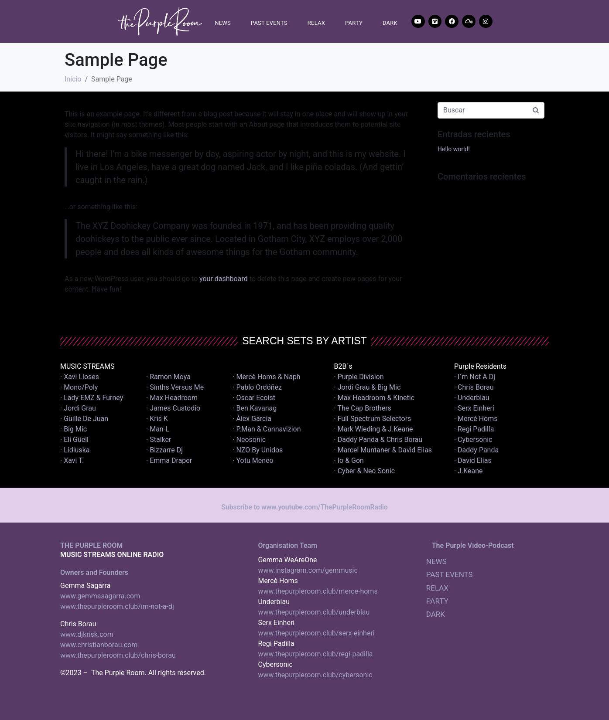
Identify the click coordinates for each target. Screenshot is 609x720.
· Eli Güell (74, 439)
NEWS (223, 23)
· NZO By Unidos (258, 450)
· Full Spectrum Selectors (372, 418)
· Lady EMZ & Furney (91, 398)
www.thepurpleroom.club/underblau (314, 612)
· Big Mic (73, 429)
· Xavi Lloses (79, 377)
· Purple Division (359, 377)
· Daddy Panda (476, 450)
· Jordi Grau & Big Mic (367, 387)
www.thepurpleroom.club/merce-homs (317, 591)
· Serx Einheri (474, 408)
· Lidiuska (74, 450)
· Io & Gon (349, 460)
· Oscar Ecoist (254, 398)
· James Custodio (173, 408)
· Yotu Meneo (253, 460)
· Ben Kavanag (255, 408)
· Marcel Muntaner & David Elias (383, 450)
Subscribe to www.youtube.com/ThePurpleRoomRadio (304, 507)
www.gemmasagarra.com (100, 596)
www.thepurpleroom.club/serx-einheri (316, 633)
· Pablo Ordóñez (257, 387)
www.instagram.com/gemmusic (307, 570)
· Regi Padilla (474, 429)
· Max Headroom (172, 398)
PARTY (354, 23)
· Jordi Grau (78, 408)
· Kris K (157, 418)
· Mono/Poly (79, 387)
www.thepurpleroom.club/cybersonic (315, 675)
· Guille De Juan (84, 418)
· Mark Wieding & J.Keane (373, 429)
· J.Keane (469, 471)
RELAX (316, 23)
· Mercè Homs (476, 418)
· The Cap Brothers (362, 408)
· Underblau (471, 398)
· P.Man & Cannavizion (267, 429)
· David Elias (473, 460)
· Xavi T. (72, 460)
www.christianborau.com (98, 645)
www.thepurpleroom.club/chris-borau (118, 655)
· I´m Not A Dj (474, 377)
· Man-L (157, 429)
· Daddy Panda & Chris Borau (378, 439)
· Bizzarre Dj (164, 450)
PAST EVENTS (269, 23)
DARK (390, 23)
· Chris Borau (474, 387)
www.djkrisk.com (86, 634)
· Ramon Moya (168, 377)
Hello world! (454, 149)
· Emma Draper (169, 460)
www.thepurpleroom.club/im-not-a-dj (117, 606)
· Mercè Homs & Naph (266, 377)
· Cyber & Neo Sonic (364, 471)
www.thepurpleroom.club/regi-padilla (315, 654)
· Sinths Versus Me (175, 387)
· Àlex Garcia (252, 418)
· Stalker (158, 439)
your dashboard (223, 279)
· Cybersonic (473, 439)
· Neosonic (249, 439)
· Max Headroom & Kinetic (374, 398)
